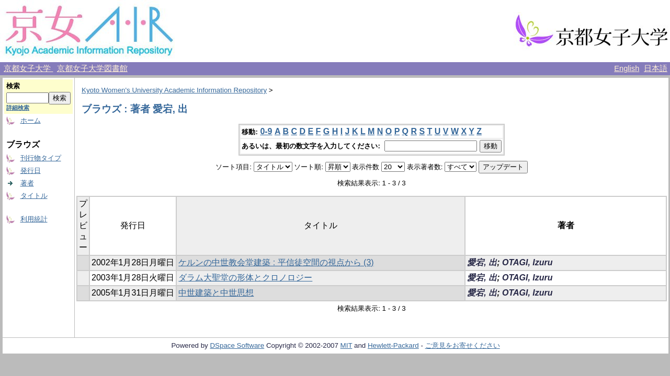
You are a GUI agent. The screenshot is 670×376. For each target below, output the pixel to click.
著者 (27, 183)
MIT (346, 345)
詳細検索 (17, 107)
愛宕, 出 (482, 262)
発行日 (30, 170)
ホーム (30, 120)
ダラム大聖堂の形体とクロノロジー (245, 277)
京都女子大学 (28, 68)
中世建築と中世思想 (216, 292)
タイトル (34, 195)
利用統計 (34, 219)
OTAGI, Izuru (527, 262)
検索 (13, 86)
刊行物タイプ (40, 158)
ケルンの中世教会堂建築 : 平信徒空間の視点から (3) (275, 262)
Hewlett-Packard (393, 345)
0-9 (266, 131)
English (626, 68)
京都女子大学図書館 (92, 68)
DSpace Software (237, 345)
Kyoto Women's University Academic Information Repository (174, 90)
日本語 (655, 68)
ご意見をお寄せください (462, 345)
